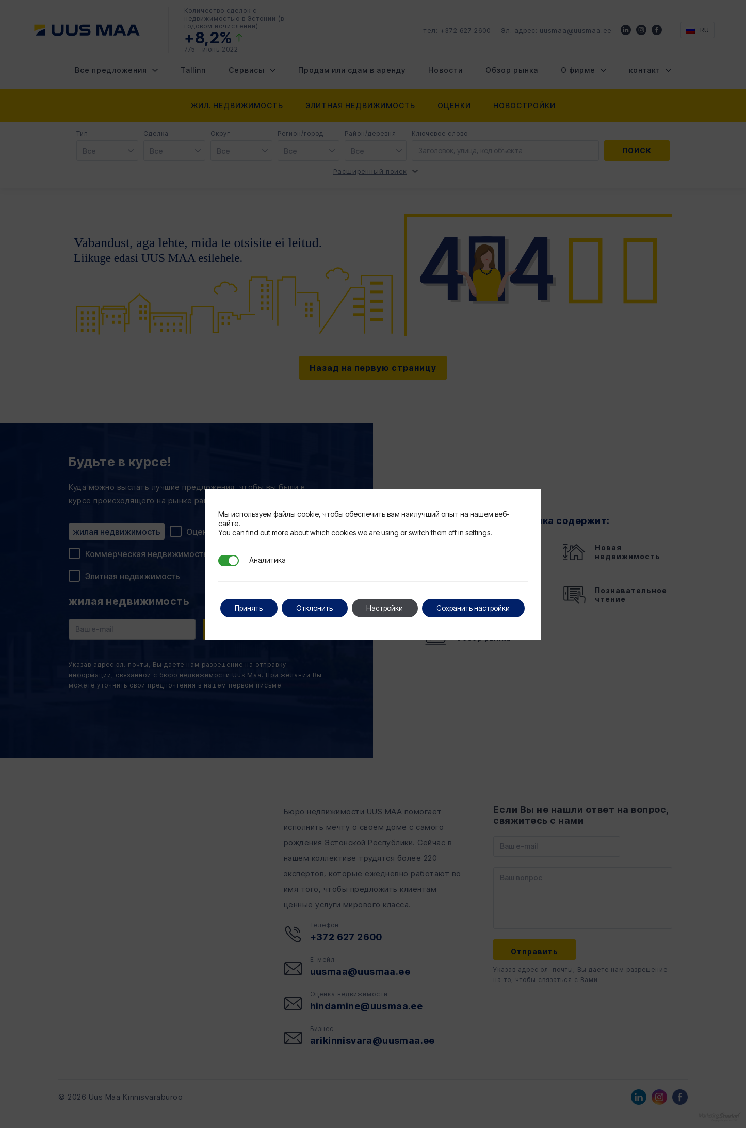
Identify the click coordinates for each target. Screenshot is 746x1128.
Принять (250, 597)
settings (477, 521)
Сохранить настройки (273, 618)
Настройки (390, 597)
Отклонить (317, 597)
